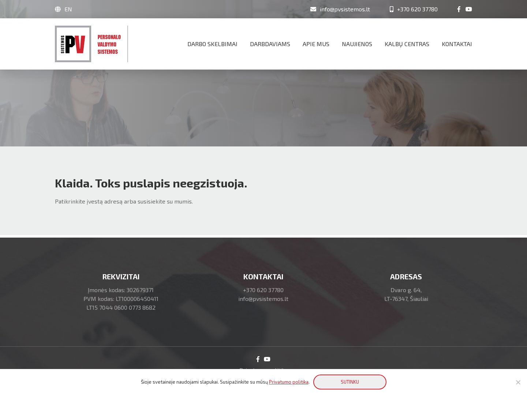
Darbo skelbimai (212, 43)
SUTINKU (350, 382)
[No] (518, 382)
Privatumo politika (289, 382)
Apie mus (316, 43)
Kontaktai (457, 43)
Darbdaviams (270, 43)
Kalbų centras (407, 43)
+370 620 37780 (263, 289)
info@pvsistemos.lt (263, 298)
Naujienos (357, 43)
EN (68, 8)
